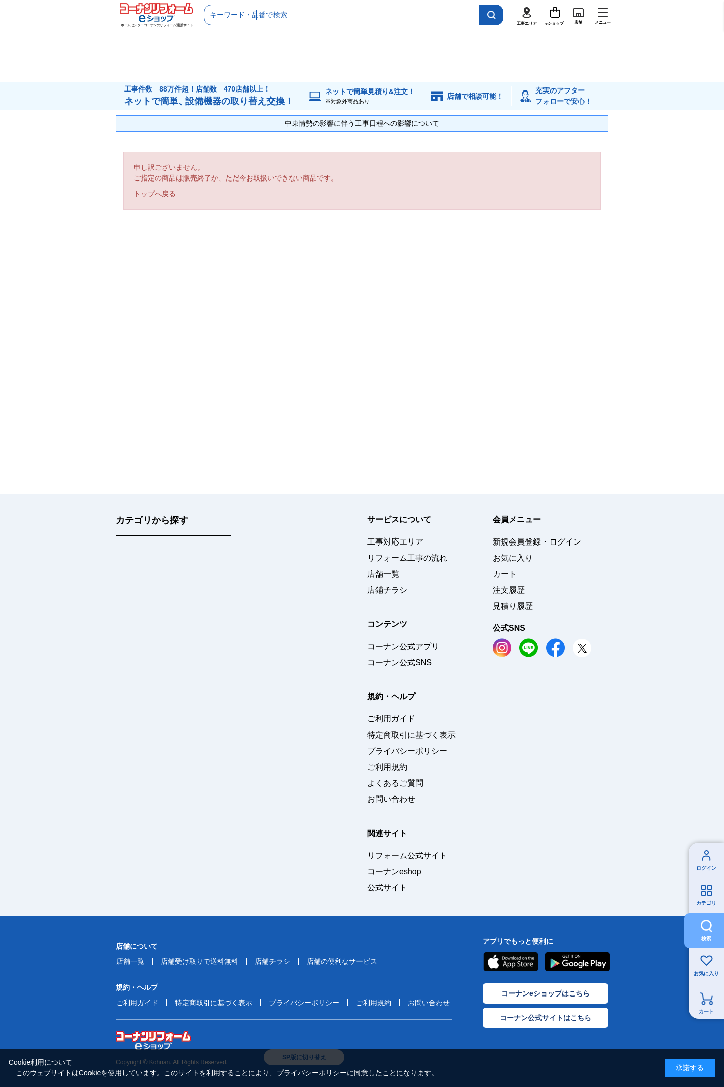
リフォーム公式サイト (407, 855)
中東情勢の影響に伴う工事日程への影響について (362, 123)
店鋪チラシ (387, 590)
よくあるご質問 (395, 783)
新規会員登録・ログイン (537, 541)
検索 (706, 938)
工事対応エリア (395, 541)
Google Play (577, 961)
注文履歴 (509, 590)
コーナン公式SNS (399, 662)
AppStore (510, 961)
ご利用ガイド (391, 718)
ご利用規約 (387, 767)
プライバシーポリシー (407, 751)
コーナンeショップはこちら (545, 993)
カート (706, 1011)
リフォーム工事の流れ (407, 558)
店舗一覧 (383, 574)
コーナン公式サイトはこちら (545, 1018)
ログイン (706, 868)
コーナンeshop (394, 871)
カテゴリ (706, 903)
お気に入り (706, 973)
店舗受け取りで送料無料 (199, 961)
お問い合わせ (391, 799)
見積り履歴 (513, 606)
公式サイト (387, 887)
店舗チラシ (272, 961)
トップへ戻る (155, 194)
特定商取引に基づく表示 (411, 735)
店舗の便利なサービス (342, 961)
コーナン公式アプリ (403, 646)
